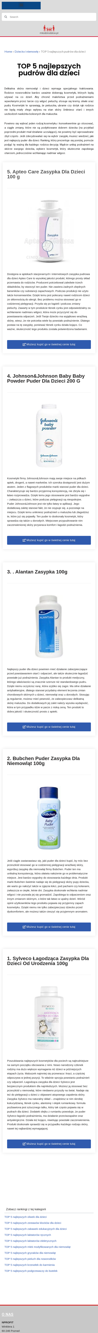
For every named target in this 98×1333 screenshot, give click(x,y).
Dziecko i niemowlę (26, 51)
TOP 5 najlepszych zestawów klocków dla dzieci (32, 1222)
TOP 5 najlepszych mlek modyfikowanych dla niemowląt (37, 1246)
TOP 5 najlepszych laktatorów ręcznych (27, 1234)
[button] (21, 5)
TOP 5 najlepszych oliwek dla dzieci (25, 1216)
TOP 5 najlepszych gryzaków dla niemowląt (30, 1252)
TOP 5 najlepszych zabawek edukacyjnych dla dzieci (35, 1228)
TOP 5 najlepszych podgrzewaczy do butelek (31, 1270)
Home (8, 51)
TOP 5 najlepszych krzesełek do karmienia (29, 1264)
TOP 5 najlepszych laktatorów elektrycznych (30, 1240)
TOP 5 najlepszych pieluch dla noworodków (30, 1258)
